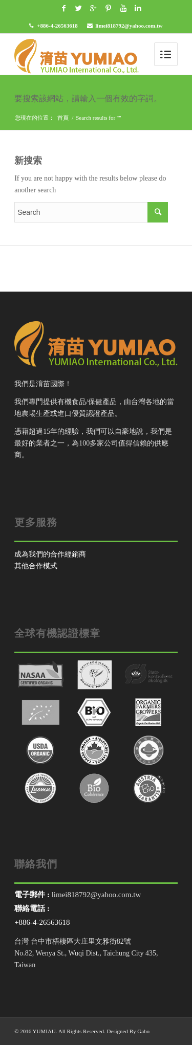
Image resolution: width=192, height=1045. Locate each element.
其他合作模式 (35, 566)
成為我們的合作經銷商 (50, 554)
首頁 (63, 118)
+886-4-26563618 (57, 26)
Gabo (143, 1031)
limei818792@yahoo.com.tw (128, 26)
